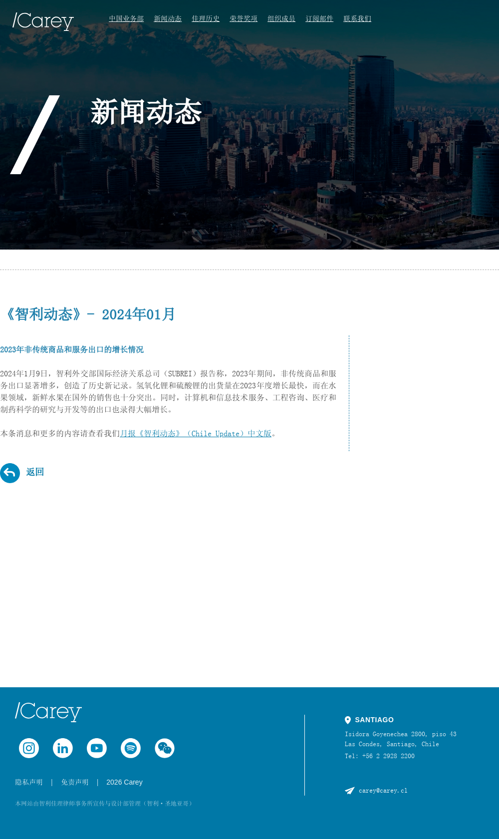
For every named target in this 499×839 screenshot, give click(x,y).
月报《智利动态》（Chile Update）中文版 (195, 433)
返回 (35, 472)
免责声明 (75, 782)
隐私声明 (29, 782)
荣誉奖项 (243, 18)
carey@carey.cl (383, 790)
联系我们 (357, 18)
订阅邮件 (319, 18)
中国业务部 (126, 18)
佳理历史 (206, 18)
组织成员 (281, 18)
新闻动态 (168, 18)
